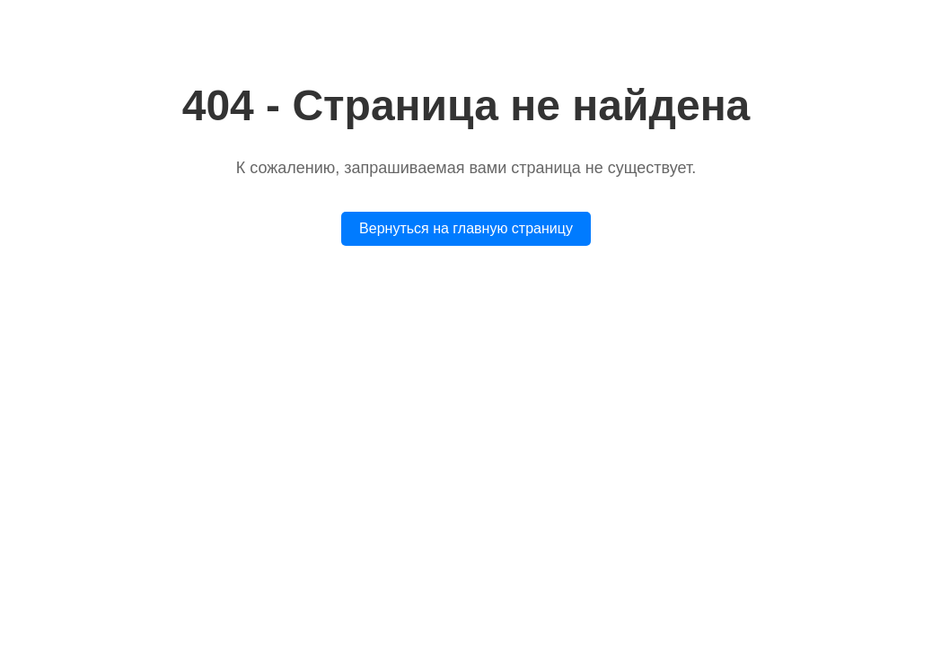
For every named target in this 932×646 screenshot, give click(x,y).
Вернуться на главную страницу (466, 228)
